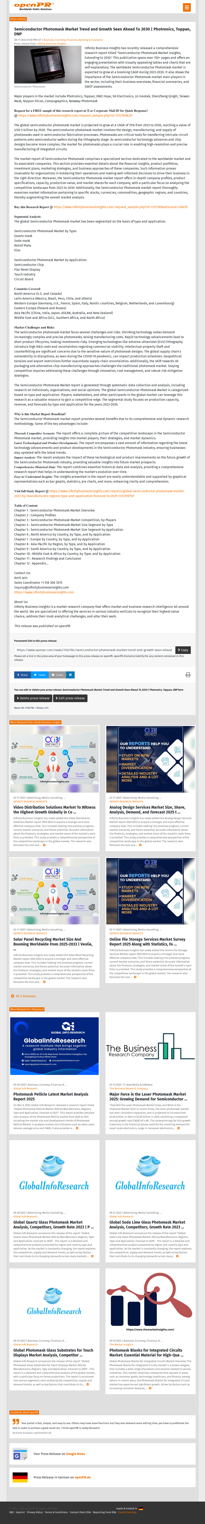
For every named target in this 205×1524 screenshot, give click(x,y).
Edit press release (70, 698)
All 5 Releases (22, 996)
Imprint (20, 1512)
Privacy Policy (35, 1512)
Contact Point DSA (80, 1512)
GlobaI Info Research (25, 1344)
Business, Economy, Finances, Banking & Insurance (73, 39)
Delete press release (33, 698)
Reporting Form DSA (104, 1512)
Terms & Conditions (56, 1512)
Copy (183, 650)
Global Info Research (25, 1088)
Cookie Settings (127, 1512)
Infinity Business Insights (51, 43)
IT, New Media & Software (138, 1084)
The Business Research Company (129, 1088)
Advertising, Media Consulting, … (46, 797)
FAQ (11, 1512)
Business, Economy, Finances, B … (47, 1084)
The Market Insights (121, 1344)
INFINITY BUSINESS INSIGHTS (30, 801)
